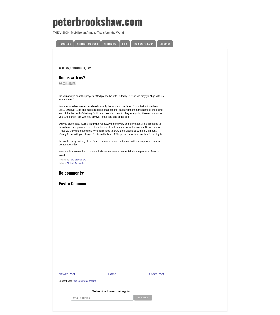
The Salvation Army (143, 44)
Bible (124, 44)
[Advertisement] (100, 55)
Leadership (65, 44)
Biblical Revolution (76, 163)
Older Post (156, 274)
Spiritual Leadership (87, 44)
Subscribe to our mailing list (111, 291)
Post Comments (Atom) (84, 281)
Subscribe (165, 44)
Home (112, 274)
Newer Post (67, 274)
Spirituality (110, 44)
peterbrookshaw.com (97, 21)
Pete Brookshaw (78, 159)
